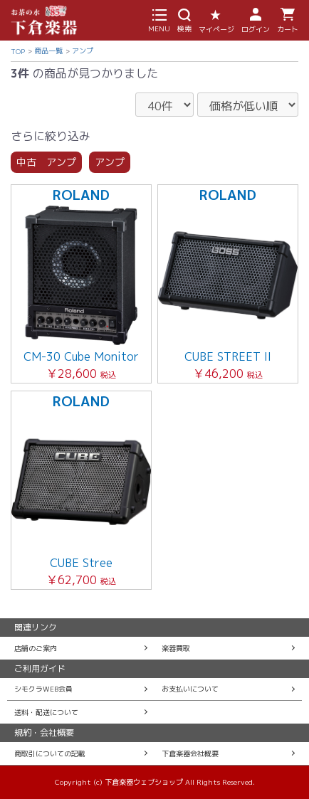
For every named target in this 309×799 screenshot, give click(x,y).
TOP (18, 51)
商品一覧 (48, 50)
